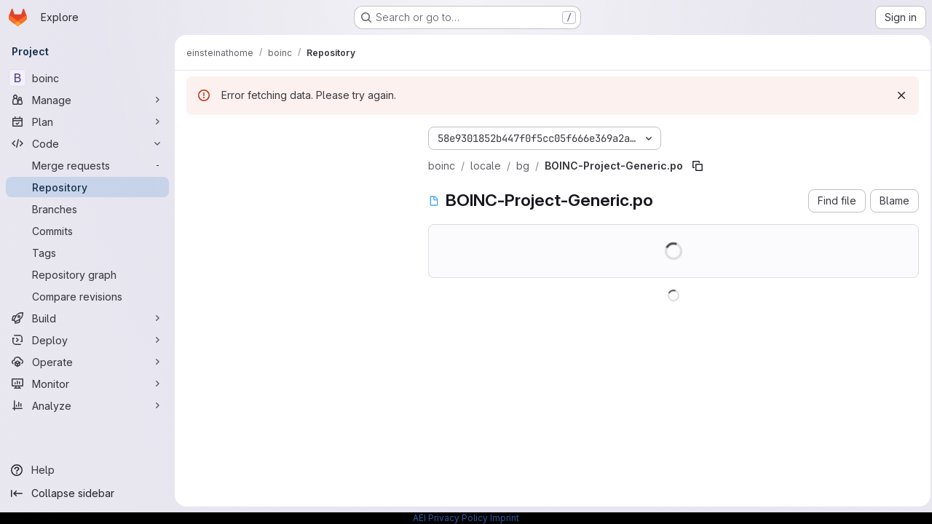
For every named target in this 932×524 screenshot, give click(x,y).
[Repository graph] (87, 274)
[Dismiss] (897, 95)
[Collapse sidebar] (87, 493)
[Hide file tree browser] (198, 135)
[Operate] (87, 362)
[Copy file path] (697, 166)
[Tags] (87, 252)
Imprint (504, 517)
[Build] (87, 318)
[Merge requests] (87, 165)
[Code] (87, 143)
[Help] (87, 470)
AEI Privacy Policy (450, 517)
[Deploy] (87, 340)
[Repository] (87, 187)
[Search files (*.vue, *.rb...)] (295, 164)
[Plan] (87, 121)
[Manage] (87, 100)
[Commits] (87, 231)
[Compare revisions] (87, 296)
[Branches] (87, 209)
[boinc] (87, 78)
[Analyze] (87, 405)
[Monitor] (87, 383)
